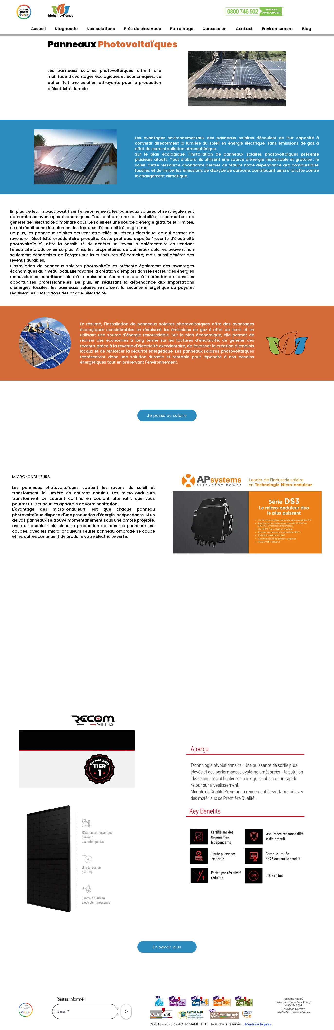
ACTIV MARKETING (193, 1024)
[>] (126, 1011)
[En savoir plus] (167, 947)
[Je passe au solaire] (167, 415)
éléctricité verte (111, 536)
